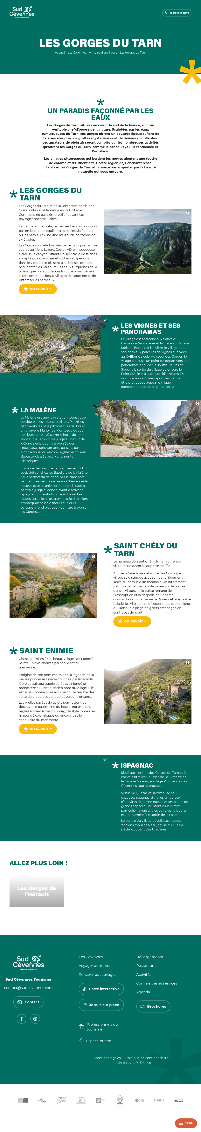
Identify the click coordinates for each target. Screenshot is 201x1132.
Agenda (143, 992)
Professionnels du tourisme (98, 1026)
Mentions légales (107, 1058)
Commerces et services (156, 983)
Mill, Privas (143, 1062)
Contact (28, 1002)
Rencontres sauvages (97, 975)
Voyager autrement (96, 966)
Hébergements (149, 957)
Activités (143, 975)
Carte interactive (101, 989)
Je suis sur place (177, 12)
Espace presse (95, 1041)
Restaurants (146, 966)
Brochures (153, 1006)
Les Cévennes (91, 957)
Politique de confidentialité (147, 1058)
